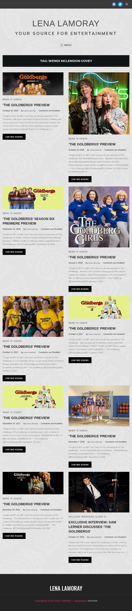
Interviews (87, 516)
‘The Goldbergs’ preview (32, 104)
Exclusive (74, 516)
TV (11, 99)
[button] (66, 45)
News (6, 99)
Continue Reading (14, 136)
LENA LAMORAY (66, 21)
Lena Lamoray (30, 110)
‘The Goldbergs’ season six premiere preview (31, 220)
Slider (99, 516)
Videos (18, 99)
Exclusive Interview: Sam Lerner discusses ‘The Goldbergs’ (98, 526)
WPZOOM (92, 600)
